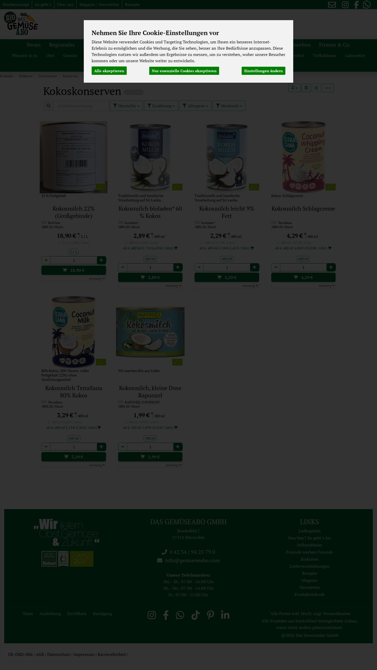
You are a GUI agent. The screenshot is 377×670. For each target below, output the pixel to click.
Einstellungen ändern (263, 70)
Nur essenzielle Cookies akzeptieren (184, 70)
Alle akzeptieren (109, 70)
